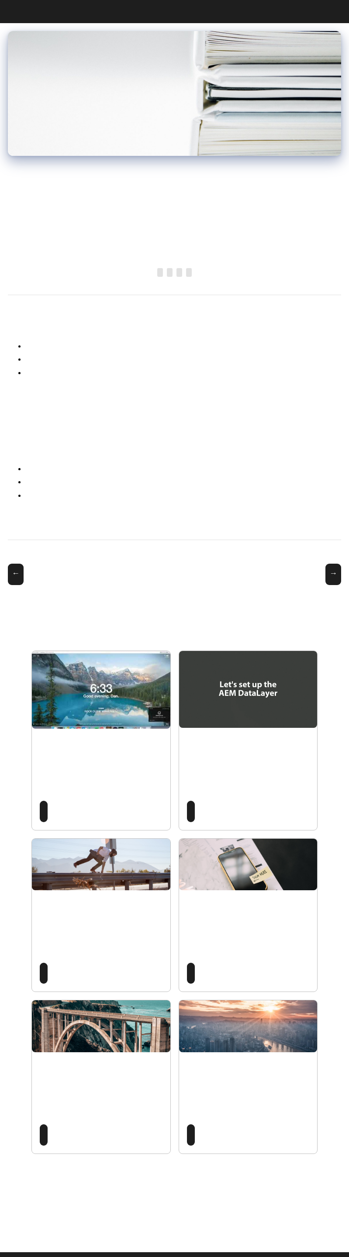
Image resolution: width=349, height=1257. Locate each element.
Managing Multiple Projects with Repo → (333, 574)
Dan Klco (12, 12)
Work (314, 11)
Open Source (170, 272)
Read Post (44, 811)
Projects (329, 11)
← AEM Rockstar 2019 (16, 574)
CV (321, 11)
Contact (337, 11)
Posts (306, 11)
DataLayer (179, 272)
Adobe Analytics (189, 272)
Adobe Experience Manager (160, 272)
